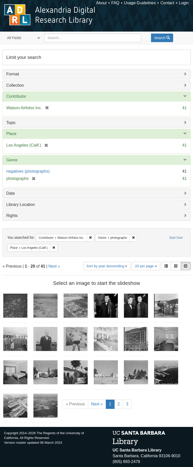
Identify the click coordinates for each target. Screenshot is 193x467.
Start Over (176, 238)
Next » (54, 266)
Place (11, 134)
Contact (167, 3)
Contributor (16, 96)
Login (184, 3)
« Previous (75, 404)
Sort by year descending (106, 266)
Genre (11, 160)
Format (12, 74)
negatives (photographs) (28, 171)
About (101, 3)
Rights (12, 215)
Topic (11, 123)
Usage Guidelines (140, 3)
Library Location (20, 204)
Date (10, 193)
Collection (15, 85)
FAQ (115, 3)
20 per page (146, 266)
